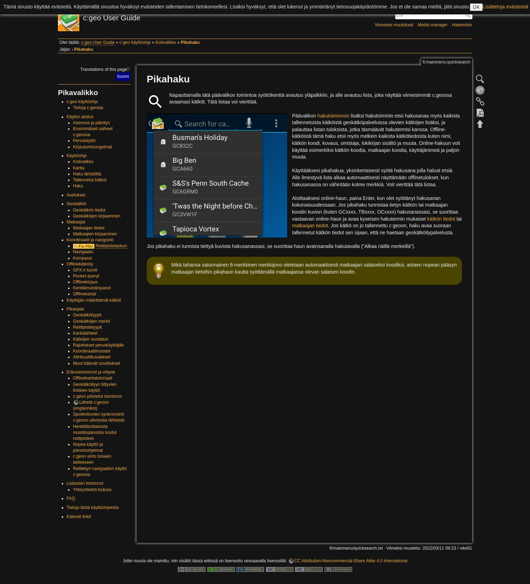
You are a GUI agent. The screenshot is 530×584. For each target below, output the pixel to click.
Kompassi (82, 258)
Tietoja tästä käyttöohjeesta (93, 507)
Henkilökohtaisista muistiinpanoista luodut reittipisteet (95, 432)
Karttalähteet (85, 333)
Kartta (79, 168)
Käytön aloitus (80, 116)
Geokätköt (76, 203)
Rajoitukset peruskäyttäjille (98, 345)
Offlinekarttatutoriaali (92, 378)
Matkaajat (76, 222)
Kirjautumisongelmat (92, 147)
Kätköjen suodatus (90, 339)
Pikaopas (75, 309)
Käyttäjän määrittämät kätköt (94, 300)
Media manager (433, 24)
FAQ (71, 498)
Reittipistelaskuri (111, 245)
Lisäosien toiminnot (85, 483)
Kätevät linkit (79, 516)
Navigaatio (83, 251)
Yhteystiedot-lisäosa (92, 489)
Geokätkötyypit (87, 315)
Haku (78, 185)
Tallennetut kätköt (89, 179)
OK (476, 7)
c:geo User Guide (97, 42)
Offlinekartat (84, 293)
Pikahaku (190, 42)
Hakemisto (462, 24)
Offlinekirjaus (85, 282)
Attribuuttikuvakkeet (92, 357)
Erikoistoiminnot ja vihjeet (91, 372)
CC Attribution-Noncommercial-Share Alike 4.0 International (351, 560)
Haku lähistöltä (87, 174)
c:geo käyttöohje (135, 42)
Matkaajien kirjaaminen (95, 233)
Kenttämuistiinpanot (92, 288)
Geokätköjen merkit (91, 321)
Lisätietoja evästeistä (505, 6)
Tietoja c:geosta (88, 107)
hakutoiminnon (333, 116)
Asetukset (76, 195)
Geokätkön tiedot (89, 210)
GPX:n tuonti (85, 270)
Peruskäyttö (84, 140)
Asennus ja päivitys (91, 122)
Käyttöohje (77, 155)
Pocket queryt (86, 276)
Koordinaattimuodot (91, 351)
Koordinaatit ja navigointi (90, 239)
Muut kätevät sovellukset (96, 363)
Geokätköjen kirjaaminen (96, 216)
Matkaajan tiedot (89, 228)
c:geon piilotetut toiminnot (97, 396)
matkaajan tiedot (310, 225)
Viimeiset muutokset (394, 24)
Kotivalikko (165, 42)
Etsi (468, 15)
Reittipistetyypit (87, 327)
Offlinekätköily (80, 264)
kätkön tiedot (441, 219)
